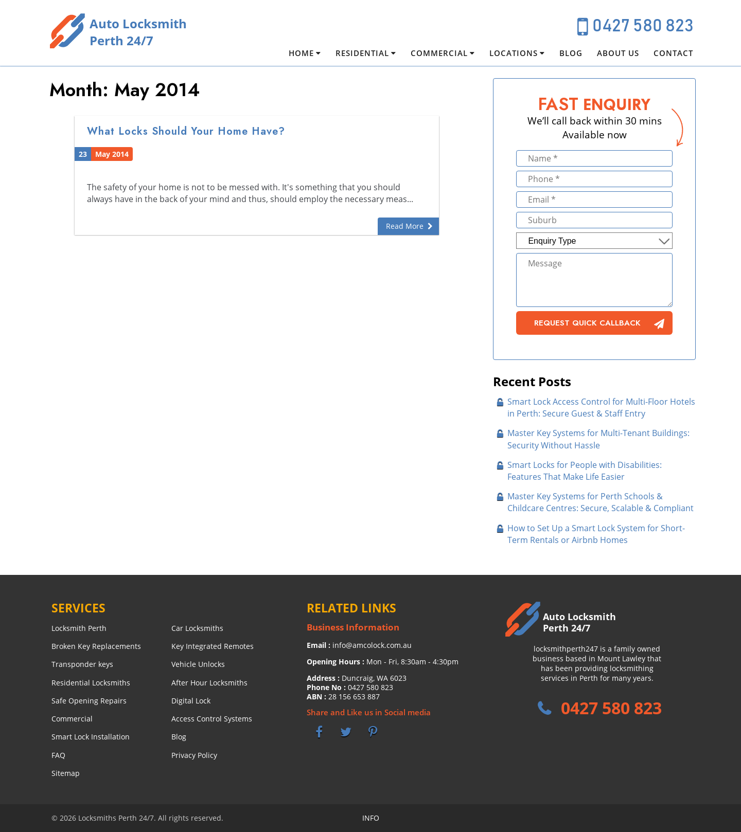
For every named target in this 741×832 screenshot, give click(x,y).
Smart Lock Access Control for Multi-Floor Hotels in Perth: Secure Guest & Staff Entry (601, 407)
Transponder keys (82, 664)
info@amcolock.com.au (372, 645)
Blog (571, 53)
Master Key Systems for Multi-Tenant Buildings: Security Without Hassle (598, 438)
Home (301, 53)
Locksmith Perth (79, 628)
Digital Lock (190, 701)
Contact (673, 53)
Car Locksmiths (197, 628)
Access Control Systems (211, 719)
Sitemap (65, 773)
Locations (513, 53)
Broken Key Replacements (96, 646)
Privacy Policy (194, 755)
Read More (405, 226)
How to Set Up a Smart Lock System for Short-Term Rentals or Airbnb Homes (596, 534)
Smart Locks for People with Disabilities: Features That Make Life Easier (584, 470)
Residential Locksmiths (90, 683)
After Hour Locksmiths (209, 683)
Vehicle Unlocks (198, 664)
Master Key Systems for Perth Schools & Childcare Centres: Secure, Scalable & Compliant (600, 502)
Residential (362, 53)
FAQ (58, 755)
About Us (618, 53)
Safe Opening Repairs (89, 701)
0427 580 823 (643, 26)
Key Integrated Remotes (212, 646)
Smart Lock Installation (90, 736)
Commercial (439, 53)
